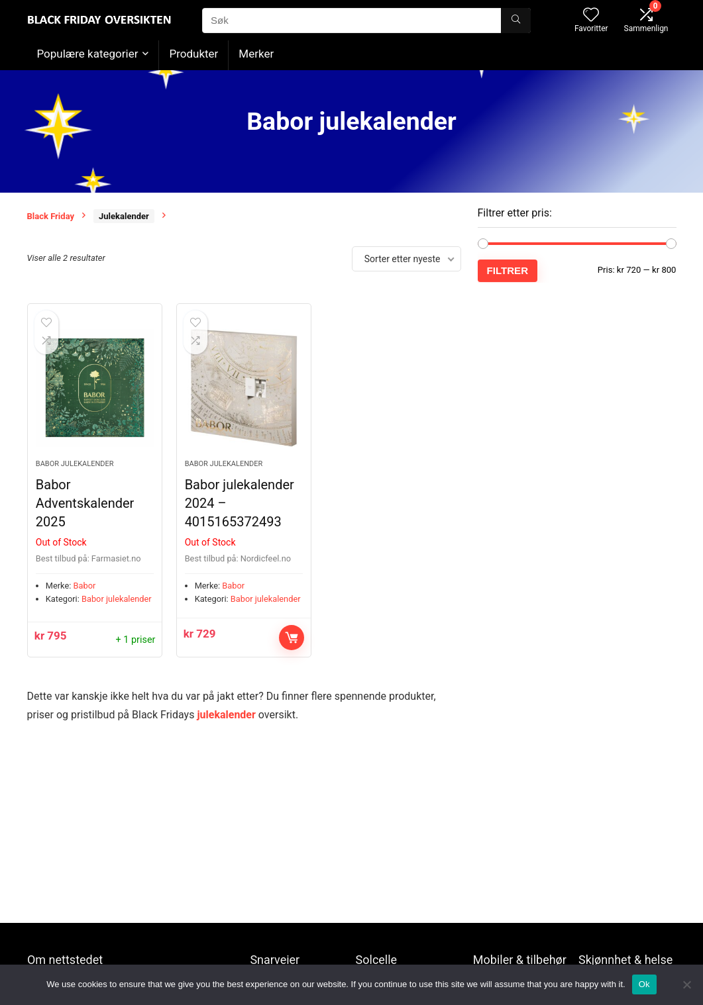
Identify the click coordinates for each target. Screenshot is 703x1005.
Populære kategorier (87, 53)
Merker (256, 53)
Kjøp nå (291, 638)
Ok (644, 984)
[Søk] (516, 20)
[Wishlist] (591, 16)
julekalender (226, 714)
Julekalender (124, 216)
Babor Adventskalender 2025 (85, 503)
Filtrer (508, 270)
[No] (686, 984)
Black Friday (51, 216)
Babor (85, 586)
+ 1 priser (136, 640)
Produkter (193, 53)
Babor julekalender (75, 463)
